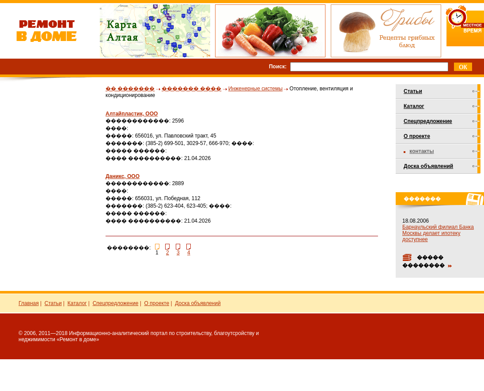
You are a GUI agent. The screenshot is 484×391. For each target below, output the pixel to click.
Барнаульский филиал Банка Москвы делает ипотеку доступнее (438, 233)
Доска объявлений (428, 166)
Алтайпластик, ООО (132, 114)
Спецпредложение (428, 121)
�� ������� (130, 89)
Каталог (414, 106)
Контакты (421, 151)
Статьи (413, 91)
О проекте (417, 136)
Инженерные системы (255, 89)
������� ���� (191, 89)
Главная (29, 303)
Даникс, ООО (123, 176)
